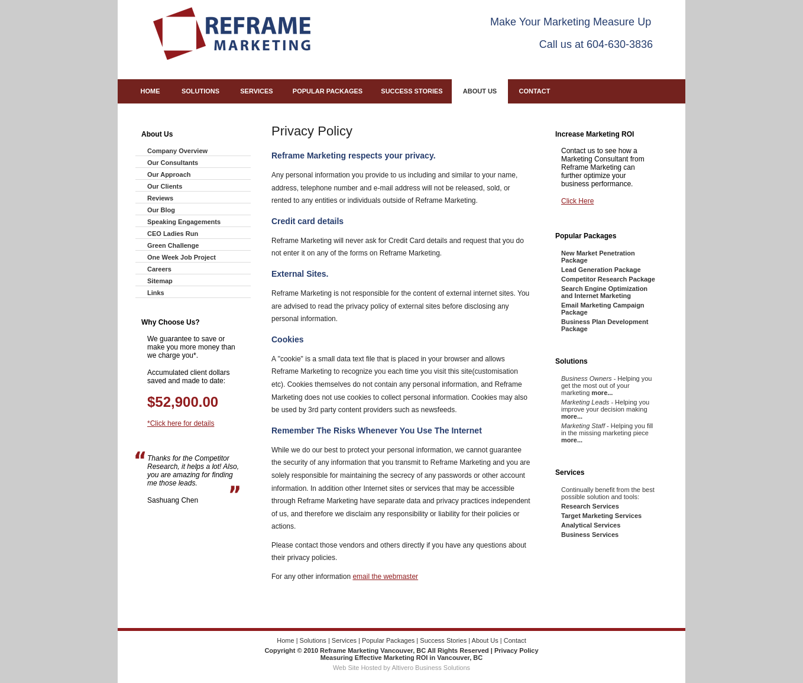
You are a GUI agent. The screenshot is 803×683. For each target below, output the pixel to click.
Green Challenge (173, 245)
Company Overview (177, 150)
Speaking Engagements (184, 221)
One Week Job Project (181, 257)
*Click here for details (180, 423)
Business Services (590, 534)
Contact (535, 91)
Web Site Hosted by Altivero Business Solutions (401, 667)
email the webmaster (385, 576)
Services (256, 91)
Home (150, 91)
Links (155, 292)
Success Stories (411, 91)
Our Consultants (172, 162)
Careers (159, 269)
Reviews (160, 198)
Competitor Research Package (608, 279)
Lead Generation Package (601, 269)
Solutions (200, 91)
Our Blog (161, 209)
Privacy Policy (516, 650)
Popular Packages (327, 91)
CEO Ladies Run (172, 233)
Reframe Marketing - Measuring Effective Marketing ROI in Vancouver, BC (231, 33)
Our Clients (164, 186)
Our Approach (169, 174)
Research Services (590, 506)
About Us (480, 91)
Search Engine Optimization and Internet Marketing (604, 292)
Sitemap (160, 280)
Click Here (577, 201)
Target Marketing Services (601, 515)
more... (602, 392)
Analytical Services (590, 525)
